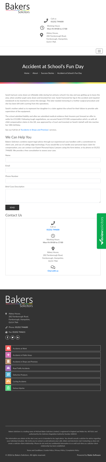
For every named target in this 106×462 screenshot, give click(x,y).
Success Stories (47, 73)
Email (7, 165)
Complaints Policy (72, 450)
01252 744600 (53, 229)
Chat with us (53, 271)
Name (7, 155)
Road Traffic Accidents (18, 368)
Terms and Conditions (35, 450)
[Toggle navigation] (99, 51)
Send (12, 207)
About (35, 73)
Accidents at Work (16, 348)
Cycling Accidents (16, 381)
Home (26, 73)
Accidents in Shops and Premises (34, 130)
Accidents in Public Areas (19, 355)
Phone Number (11, 176)
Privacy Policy (60, 450)
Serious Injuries (15, 388)
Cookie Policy (49, 450)
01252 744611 (19, 332)
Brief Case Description (14, 186)
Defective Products (16, 374)
